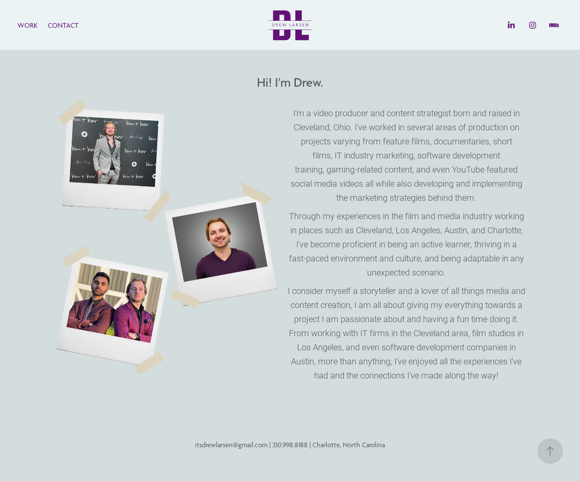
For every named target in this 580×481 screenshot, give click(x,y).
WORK (27, 25)
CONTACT (63, 25)
